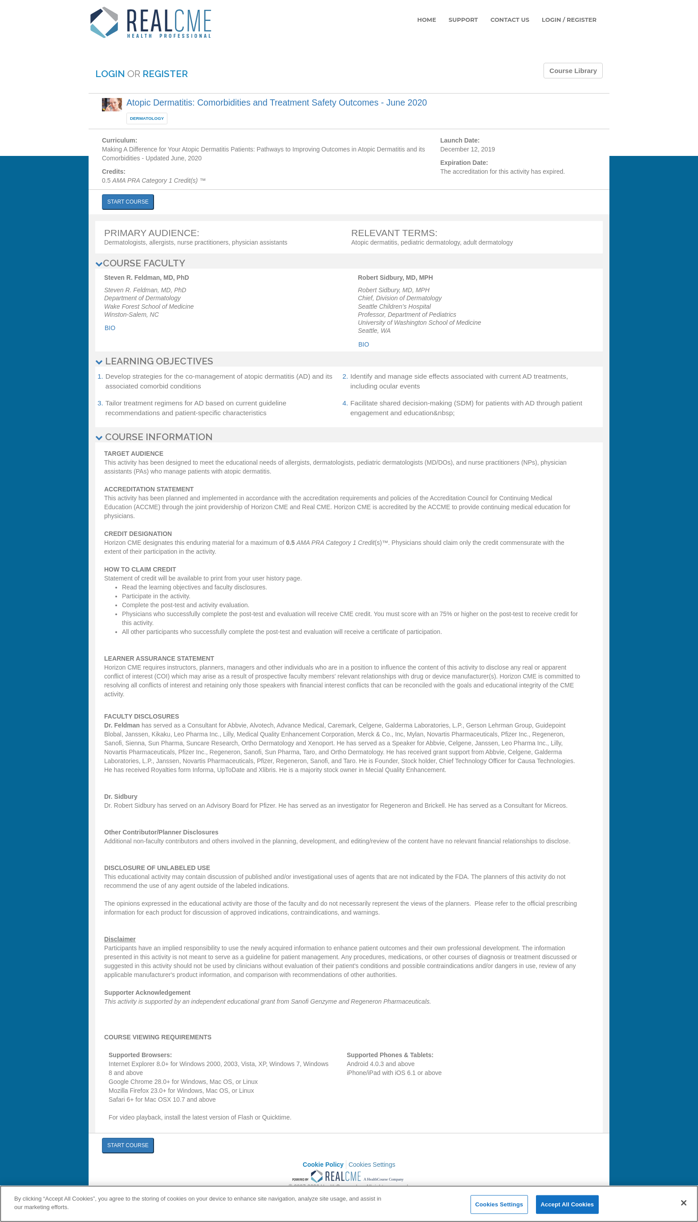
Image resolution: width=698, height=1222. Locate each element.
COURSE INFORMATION (154, 436)
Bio (110, 327)
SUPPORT (463, 19)
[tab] (349, 263)
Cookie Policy (323, 1164)
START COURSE (128, 202)
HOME (426, 19)
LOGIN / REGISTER (569, 19)
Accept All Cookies (567, 1204)
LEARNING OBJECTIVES (154, 361)
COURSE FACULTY (140, 263)
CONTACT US (510, 19)
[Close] (684, 1203)
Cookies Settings (372, 1164)
